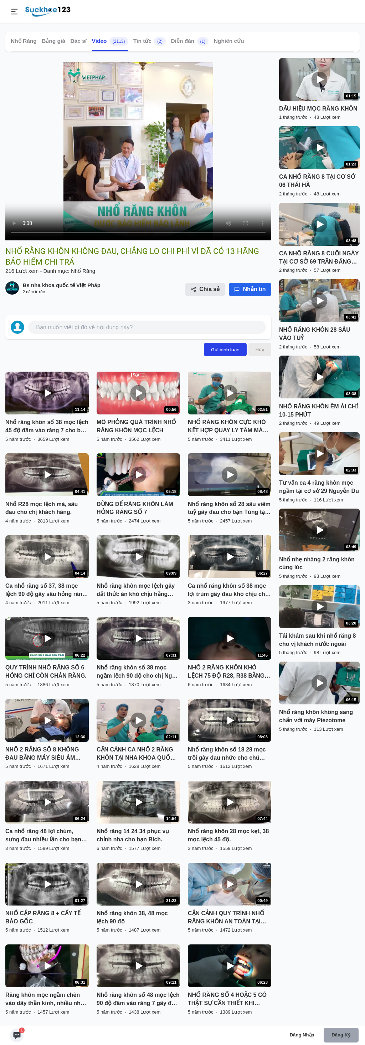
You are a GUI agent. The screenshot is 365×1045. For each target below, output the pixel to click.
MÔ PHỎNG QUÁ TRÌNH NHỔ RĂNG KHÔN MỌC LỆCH (136, 426)
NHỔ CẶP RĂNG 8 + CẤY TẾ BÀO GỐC (43, 917)
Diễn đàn (190, 41)
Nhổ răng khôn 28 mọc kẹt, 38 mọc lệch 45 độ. (228, 835)
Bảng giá (53, 41)
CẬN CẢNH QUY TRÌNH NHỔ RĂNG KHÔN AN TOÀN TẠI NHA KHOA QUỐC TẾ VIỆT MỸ (228, 918)
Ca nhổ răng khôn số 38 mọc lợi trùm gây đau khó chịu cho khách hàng (228, 590)
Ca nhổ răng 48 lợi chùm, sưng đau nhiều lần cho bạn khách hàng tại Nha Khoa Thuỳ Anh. (43, 836)
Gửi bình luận (225, 349)
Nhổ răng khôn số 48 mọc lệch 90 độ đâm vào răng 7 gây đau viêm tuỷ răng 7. (138, 1000)
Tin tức (149, 41)
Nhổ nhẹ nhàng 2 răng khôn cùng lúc (317, 563)
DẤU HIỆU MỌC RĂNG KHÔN (318, 109)
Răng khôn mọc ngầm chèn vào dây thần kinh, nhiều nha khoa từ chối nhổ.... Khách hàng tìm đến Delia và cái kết (44, 1000)
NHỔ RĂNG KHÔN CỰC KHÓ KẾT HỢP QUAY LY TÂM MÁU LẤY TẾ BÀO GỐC (227, 427)
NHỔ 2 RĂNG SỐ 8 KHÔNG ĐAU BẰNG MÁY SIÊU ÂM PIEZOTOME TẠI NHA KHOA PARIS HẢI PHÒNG (43, 754)
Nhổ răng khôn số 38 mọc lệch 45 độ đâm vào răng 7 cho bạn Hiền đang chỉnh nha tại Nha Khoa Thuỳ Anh (46, 427)
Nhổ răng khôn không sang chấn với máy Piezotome (316, 716)
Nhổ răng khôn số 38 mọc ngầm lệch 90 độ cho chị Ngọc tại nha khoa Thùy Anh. (138, 672)
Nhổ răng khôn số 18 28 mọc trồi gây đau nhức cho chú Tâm (227, 754)
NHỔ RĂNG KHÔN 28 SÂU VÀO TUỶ (314, 334)
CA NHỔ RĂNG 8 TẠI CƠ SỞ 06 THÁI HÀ (317, 181)
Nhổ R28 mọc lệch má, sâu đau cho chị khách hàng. (41, 508)
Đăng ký (340, 1035)
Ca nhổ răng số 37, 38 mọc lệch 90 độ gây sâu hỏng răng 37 (45, 590)
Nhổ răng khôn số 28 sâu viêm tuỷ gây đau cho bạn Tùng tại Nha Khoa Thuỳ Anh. (229, 509)
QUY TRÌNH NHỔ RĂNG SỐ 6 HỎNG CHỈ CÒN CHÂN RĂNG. (46, 671)
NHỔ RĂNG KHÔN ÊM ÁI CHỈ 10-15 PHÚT (318, 410)
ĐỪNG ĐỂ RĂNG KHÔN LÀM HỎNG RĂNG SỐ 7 (135, 508)
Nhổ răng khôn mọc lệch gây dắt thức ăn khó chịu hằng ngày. (136, 590)
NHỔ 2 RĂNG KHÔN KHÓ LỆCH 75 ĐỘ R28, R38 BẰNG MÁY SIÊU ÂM (226, 672)
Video (110, 41)
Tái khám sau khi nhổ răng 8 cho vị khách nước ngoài (317, 640)
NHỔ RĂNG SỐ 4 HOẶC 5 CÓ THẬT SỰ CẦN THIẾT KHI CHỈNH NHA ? (227, 1000)
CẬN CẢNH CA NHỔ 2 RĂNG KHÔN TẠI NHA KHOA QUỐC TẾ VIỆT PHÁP (135, 754)
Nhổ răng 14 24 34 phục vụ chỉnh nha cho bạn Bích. (133, 835)
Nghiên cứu (229, 41)
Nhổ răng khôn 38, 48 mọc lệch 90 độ (132, 917)
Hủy (260, 349)
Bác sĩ (78, 41)
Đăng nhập (302, 1035)
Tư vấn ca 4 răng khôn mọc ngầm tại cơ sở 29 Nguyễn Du (319, 487)
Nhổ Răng (24, 41)
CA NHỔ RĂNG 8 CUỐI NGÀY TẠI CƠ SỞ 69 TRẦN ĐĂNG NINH (319, 258)
